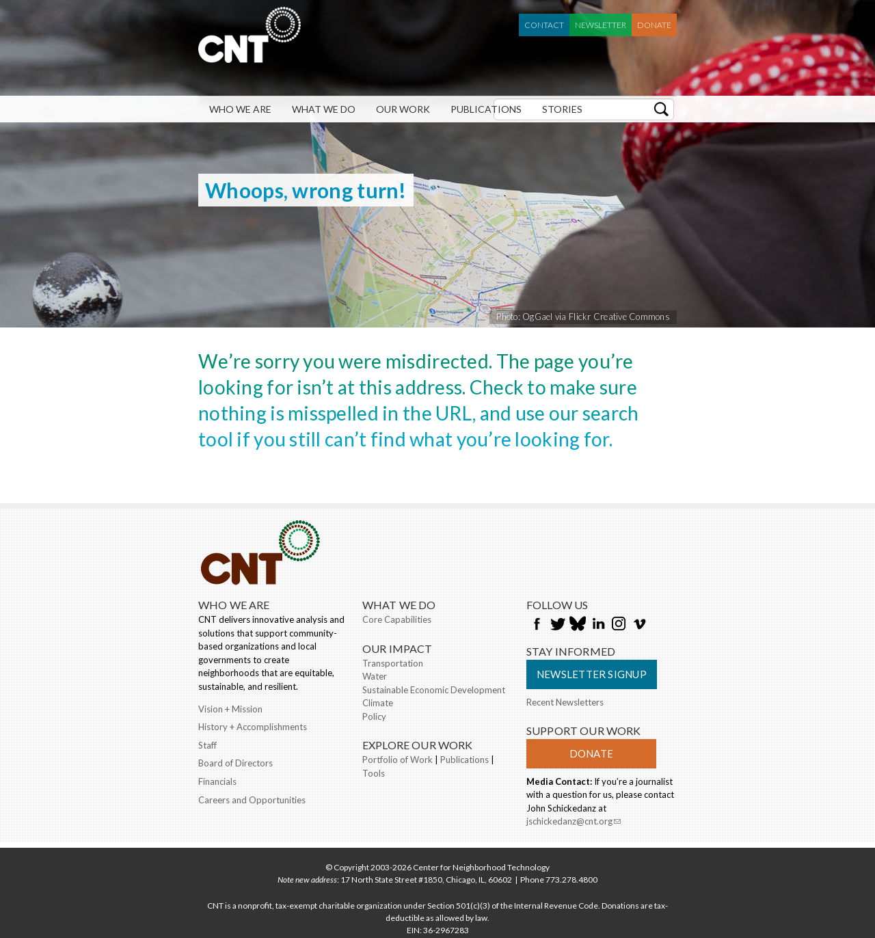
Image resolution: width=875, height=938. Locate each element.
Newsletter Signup (592, 674)
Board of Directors (235, 763)
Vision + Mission (230, 709)
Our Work (403, 109)
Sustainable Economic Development (433, 689)
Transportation (392, 663)
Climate (377, 702)
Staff (207, 745)
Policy (374, 716)
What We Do (323, 109)
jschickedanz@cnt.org (573, 822)
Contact (544, 25)
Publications (486, 109)
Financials (217, 781)
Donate (654, 25)
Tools (373, 773)
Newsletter (600, 25)
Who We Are (240, 109)
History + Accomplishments (252, 726)
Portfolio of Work (397, 759)
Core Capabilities (396, 619)
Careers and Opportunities (252, 799)
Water (374, 676)
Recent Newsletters (565, 702)
